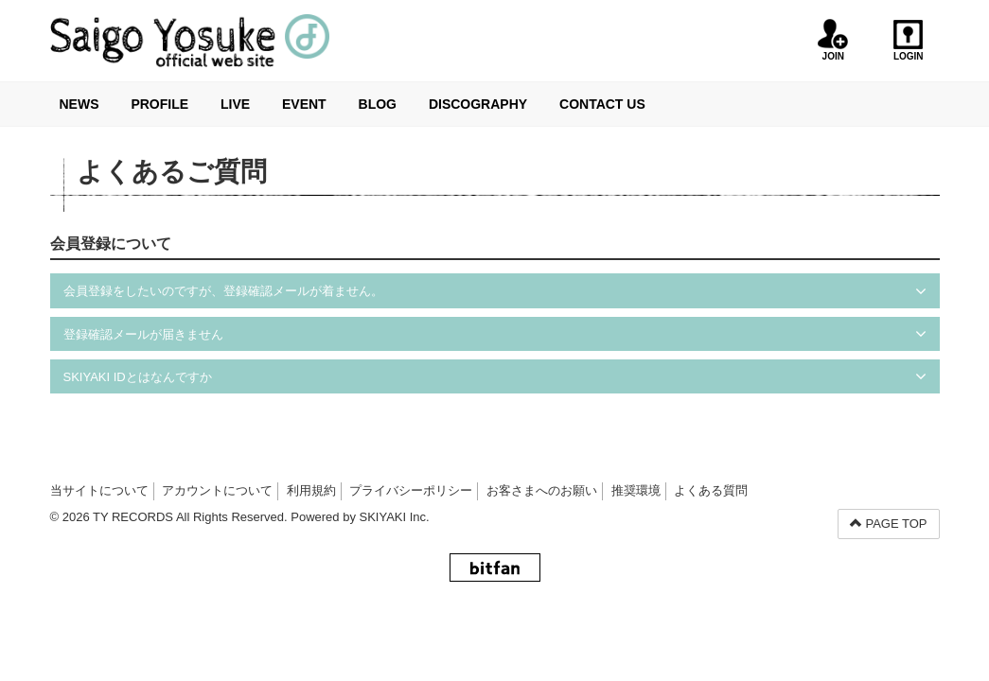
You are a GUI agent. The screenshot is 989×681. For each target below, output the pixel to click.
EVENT (304, 104)
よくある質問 (711, 490)
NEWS (79, 104)
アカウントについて (217, 490)
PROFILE (159, 104)
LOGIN (908, 40)
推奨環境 (636, 490)
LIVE (235, 104)
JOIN (833, 40)
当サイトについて (99, 490)
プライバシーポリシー (410, 490)
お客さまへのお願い (541, 490)
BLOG (378, 104)
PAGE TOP (888, 523)
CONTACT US (602, 104)
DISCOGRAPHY (478, 104)
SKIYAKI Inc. (395, 517)
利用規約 (311, 490)
